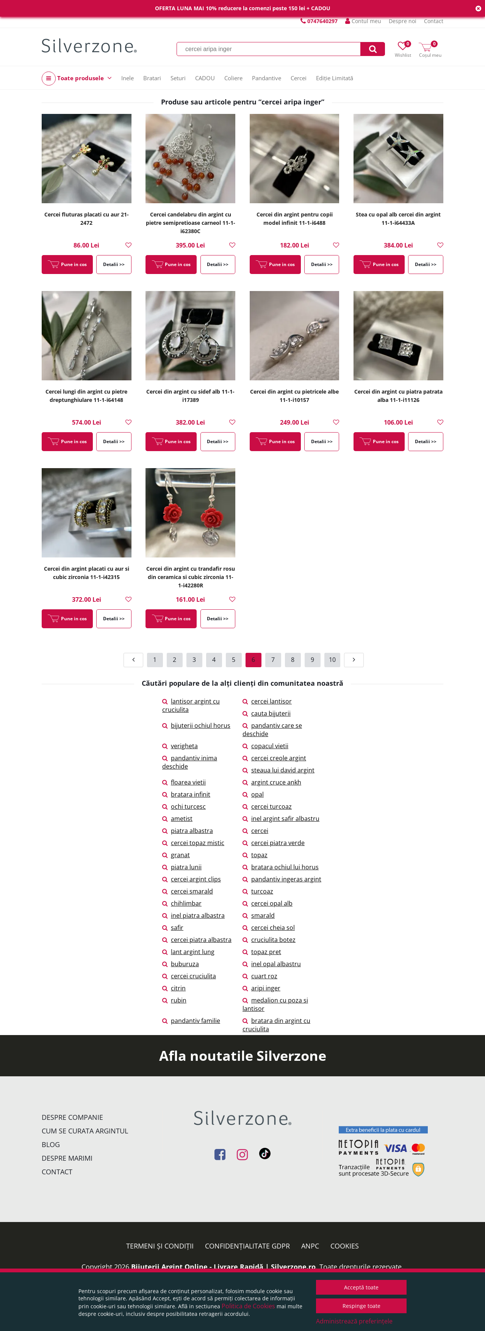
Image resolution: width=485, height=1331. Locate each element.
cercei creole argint (274, 758)
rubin (174, 1000)
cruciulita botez (269, 940)
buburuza (180, 964)
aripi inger (261, 988)
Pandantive (266, 78)
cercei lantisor (267, 701)
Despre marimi (67, 1158)
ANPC (310, 1245)
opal (253, 794)
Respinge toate (361, 1305)
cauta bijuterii (266, 713)
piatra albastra (187, 831)
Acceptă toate (361, 1287)
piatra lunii (182, 867)
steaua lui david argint (278, 770)
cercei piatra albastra (197, 940)
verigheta (180, 746)
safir (172, 927)
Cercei (299, 78)
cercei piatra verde (273, 843)
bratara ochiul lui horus (280, 867)
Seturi (178, 78)
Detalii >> (114, 264)
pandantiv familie (191, 1021)
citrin (174, 988)
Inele (127, 78)
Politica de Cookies (248, 1306)
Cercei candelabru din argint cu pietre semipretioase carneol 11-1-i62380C (190, 223)
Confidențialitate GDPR (247, 1245)
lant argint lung (188, 952)
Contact (433, 21)
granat (176, 855)
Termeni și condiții (160, 1245)
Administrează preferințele (354, 1321)
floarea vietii (184, 782)
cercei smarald (187, 891)
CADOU (205, 78)
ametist (177, 818)
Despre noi (402, 21)
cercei (255, 831)
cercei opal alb (267, 903)
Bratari (152, 78)
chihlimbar (182, 903)
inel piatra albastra (193, 915)
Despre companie (72, 1117)
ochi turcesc (184, 806)
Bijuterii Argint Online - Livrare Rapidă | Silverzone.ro (223, 1266)
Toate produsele (77, 79)
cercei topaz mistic (193, 843)
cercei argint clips (191, 879)
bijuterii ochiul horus (196, 725)
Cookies (344, 1245)
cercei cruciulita (189, 976)
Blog (51, 1144)
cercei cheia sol (268, 927)
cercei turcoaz (267, 806)
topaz (255, 855)
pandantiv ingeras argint (281, 879)
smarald (258, 915)
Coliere (233, 78)
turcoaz (257, 891)
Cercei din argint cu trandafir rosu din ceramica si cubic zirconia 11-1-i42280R (190, 577)
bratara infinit (186, 794)
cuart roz (259, 976)
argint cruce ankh (271, 782)
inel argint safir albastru (280, 818)
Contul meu (363, 21)
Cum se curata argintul (85, 1130)
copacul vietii (265, 746)
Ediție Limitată (334, 78)
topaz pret (261, 952)
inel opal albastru (271, 964)
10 (332, 659)
